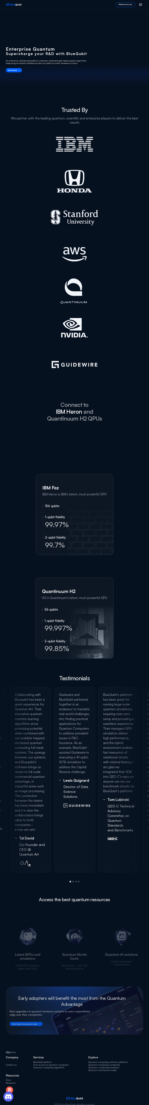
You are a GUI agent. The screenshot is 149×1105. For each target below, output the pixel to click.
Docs (8, 1080)
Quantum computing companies (104, 1065)
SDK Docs (11, 1052)
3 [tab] (76, 881)
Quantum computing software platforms (108, 1062)
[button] (140, 4)
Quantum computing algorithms (48, 1067)
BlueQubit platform (42, 1062)
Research (10, 1083)
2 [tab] (73, 881)
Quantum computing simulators (103, 1067)
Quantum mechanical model (102, 1070)
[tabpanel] (74, 779)
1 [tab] (70, 881)
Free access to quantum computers (51, 1065)
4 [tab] (79, 881)
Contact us (11, 1065)
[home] (14, 5)
